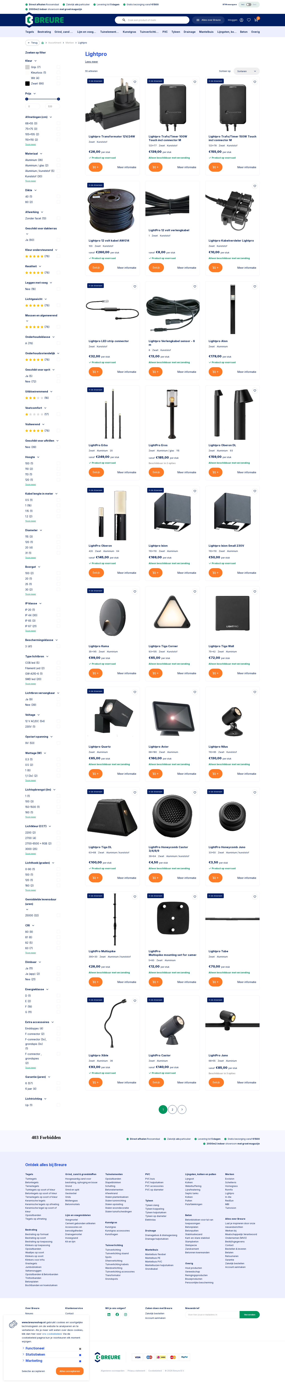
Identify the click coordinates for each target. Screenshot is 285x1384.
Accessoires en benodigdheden (74, 1229)
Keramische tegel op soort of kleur (41, 1210)
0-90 (30, 869)
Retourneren (231, 1256)
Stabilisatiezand (193, 1234)
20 (29, 547)
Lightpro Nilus (218, 746)
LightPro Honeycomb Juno (227, 847)
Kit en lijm (70, 1241)
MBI (227, 1204)
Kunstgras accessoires (117, 1230)
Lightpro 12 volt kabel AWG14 (109, 240)
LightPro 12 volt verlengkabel (169, 230)
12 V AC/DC (35, 721)
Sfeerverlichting (113, 1260)
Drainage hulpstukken (156, 1238)
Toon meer (30, 144)
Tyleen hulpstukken (155, 1212)
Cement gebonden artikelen (80, 1223)
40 (28, 196)
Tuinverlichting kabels (117, 1264)
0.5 (29, 500)
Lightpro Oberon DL (222, 445)
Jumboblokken (33, 1267)
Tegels (29, 31)
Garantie (229, 1259)
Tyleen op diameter (155, 1216)
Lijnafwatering (192, 1189)
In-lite (228, 1197)
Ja (29, 240)
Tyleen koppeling (154, 1208)
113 (28, 474)
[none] (124, 20)
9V (30, 743)
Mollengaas (71, 1200)
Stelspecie (191, 1245)
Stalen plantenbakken (117, 1197)
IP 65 (30, 620)
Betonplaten (31, 1281)
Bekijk (96, 267)
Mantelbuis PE (152, 1258)
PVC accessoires (154, 1186)
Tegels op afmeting (36, 1218)
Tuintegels (31, 1178)
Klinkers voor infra (35, 1259)
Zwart (34, 83)
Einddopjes (34, 1028)
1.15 (29, 511)
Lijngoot (189, 1178)
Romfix (229, 1189)
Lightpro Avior (159, 746)
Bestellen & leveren (235, 1248)
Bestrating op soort (35, 1238)
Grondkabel (151, 1268)
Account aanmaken (235, 1267)
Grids (68, 1197)
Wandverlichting (113, 1268)
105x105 (32, 134)
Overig (255, 31)
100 (29, 463)
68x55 (31, 123)
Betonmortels (72, 1204)
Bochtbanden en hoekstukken (41, 1285)
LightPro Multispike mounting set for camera (172, 953)
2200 (30, 832)
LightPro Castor (160, 1055)
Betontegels (32, 1182)
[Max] (52, 106)
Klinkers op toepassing (37, 1245)
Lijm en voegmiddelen (86, 31)
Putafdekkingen (193, 1204)
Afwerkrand (111, 1193)
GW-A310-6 (34, 673)
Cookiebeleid (155, 1370)
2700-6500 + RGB (38, 843)
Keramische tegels (35, 1200)
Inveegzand (71, 1238)
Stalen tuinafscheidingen (118, 1211)
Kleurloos (35, 72)
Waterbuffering (193, 1186)
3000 (31, 849)
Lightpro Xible (98, 1055)
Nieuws (29, 1313)
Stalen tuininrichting (115, 1200)
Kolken (189, 1182)
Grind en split (72, 1189)
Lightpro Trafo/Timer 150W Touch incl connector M (232, 138)
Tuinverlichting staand (117, 1253)
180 (29, 885)
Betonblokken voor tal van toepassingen (199, 1221)
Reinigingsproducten (196, 1275)
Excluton (229, 1178)
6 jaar (31, 1088)
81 (28, 937)
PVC (165, 31)
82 (29, 942)
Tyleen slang (152, 1205)
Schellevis (230, 1182)
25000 (32, 915)
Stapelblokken (113, 1182)
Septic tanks (191, 1193)
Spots (108, 1257)
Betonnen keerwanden (197, 1252)
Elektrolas (150, 1219)
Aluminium (34, 160)
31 (28, 553)
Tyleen (175, 31)
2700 (30, 838)
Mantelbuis (206, 31)
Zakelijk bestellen (234, 1263)
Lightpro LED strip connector (109, 341)
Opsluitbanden (33, 1215)
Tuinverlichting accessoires (120, 1271)
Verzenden (249, 1314)
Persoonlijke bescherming (199, 1282)
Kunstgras (129, 31)
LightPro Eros (158, 445)
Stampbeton (191, 1241)
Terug (32, 42)
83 (29, 948)
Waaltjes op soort (34, 1252)
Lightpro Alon (218, 341)
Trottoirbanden (33, 1278)
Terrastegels (32, 1186)
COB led (32, 662)
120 (29, 479)
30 (29, 589)
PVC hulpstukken (154, 1182)
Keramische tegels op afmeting (42, 1204)
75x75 (31, 129)
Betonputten (191, 1230)
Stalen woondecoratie (117, 1208)
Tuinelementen (109, 31)
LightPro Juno (218, 1055)
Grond (68, 1186)
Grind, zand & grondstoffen (64, 31)
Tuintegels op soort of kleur (40, 1189)
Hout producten (193, 1268)
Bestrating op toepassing (38, 1241)
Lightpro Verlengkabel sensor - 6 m (172, 342)
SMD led (33, 679)
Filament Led (35, 668)
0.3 (29, 759)
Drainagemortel (73, 1234)
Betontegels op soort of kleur (41, 1193)
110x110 (31, 139)
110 (29, 469)
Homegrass (231, 1186)
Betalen (229, 1252)
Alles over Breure (235, 1218)
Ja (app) (32, 974)
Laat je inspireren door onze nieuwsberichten (240, 1225)
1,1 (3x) (31, 775)
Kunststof (33, 176)
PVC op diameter (154, 1189)
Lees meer (91, 61)
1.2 (29, 516)
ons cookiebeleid (52, 1333)
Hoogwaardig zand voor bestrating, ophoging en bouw (81, 1180)
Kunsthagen (111, 1234)
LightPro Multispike (102, 951)
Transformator (113, 1275)
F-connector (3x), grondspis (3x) (36, 1044)
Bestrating (44, 31)
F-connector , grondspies (33, 1058)
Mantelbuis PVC (153, 1261)
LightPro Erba (98, 445)
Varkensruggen (33, 1270)
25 (28, 584)
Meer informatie (126, 167)
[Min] (32, 106)
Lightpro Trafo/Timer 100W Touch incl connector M (168, 138)
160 (29, 812)
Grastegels (31, 1263)
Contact (229, 1245)
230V (30, 726)
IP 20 (30, 609)
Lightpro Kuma (99, 646)
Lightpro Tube (218, 951)
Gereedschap (192, 1271)
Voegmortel (71, 1219)
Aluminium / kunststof (40, 171)
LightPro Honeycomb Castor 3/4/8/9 (168, 848)
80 (29, 202)
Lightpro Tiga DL (100, 847)
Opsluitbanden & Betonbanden (41, 1274)
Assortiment (54, 42)
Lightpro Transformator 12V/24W (112, 136)
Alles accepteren (70, 1371)
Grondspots (111, 1279)
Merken (70, 42)
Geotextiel (71, 1193)
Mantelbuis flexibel (155, 1254)
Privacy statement (136, 1370)
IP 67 (31, 626)
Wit (32, 78)
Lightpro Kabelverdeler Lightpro (231, 240)
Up (29, 1105)
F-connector (35, 1034)
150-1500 (32, 807)
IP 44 (31, 615)
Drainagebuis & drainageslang (161, 1235)
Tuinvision (230, 1208)
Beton (244, 31)
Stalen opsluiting (114, 1204)
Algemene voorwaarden (113, 1370)
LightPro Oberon (100, 545)
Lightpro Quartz (100, 746)
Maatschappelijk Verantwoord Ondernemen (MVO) (241, 1236)
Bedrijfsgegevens (235, 1241)
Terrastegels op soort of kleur (41, 1197)
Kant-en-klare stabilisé (197, 1238)
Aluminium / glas (37, 165)
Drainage (190, 31)
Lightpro (82, 42)
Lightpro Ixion (158, 545)
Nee (30, 289)
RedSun (229, 1200)
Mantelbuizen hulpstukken (159, 1265)
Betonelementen (114, 1189)
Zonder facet (35, 218)
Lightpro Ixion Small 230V (226, 545)
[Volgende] (182, 1109)
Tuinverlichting (149, 31)
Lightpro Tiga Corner (163, 646)
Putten (188, 1200)
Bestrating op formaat (37, 1234)
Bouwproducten (193, 1279)
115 (29, 536)
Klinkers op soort (34, 1256)
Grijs (33, 67)
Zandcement (192, 1248)
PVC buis (150, 1178)
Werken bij (230, 1230)
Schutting (110, 1186)
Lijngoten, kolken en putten (226, 31)
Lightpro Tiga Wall (221, 646)
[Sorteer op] (247, 71)
